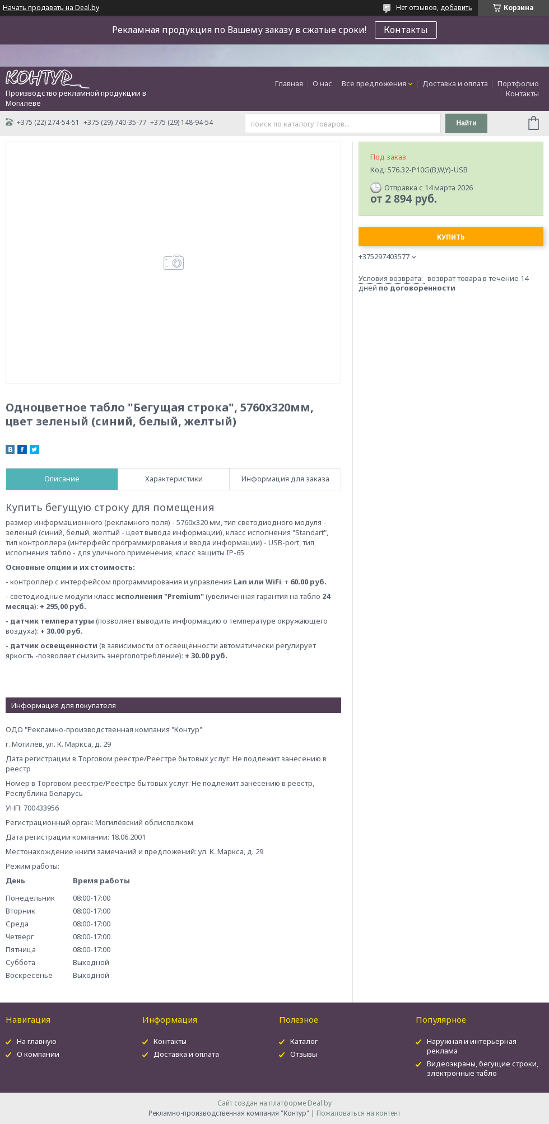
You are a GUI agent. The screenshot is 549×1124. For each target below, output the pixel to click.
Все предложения (374, 83)
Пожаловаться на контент (359, 1113)
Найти (467, 123)
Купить (451, 237)
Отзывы (303, 1054)
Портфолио (518, 83)
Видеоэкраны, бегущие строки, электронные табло (482, 1068)
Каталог (304, 1041)
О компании (38, 1054)
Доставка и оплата (455, 83)
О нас (322, 83)
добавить (456, 7)
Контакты (406, 30)
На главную (37, 1041)
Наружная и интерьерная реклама (472, 1046)
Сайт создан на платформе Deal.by (274, 1103)
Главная (289, 83)
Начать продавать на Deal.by (51, 8)
